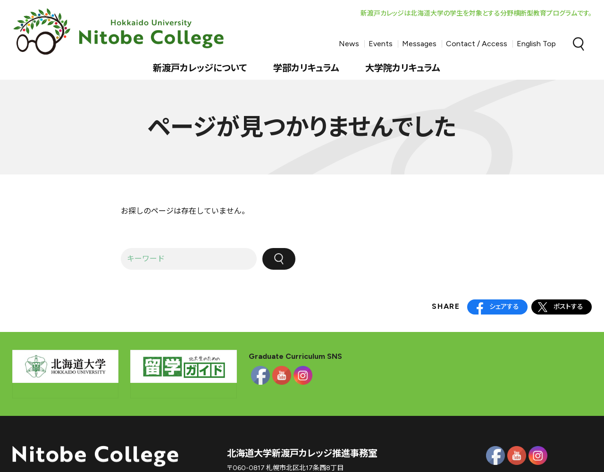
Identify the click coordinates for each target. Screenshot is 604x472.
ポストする (568, 307)
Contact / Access (476, 43)
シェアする (504, 307)
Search (578, 44)
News (349, 43)
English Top (536, 43)
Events (381, 43)
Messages (419, 43)
